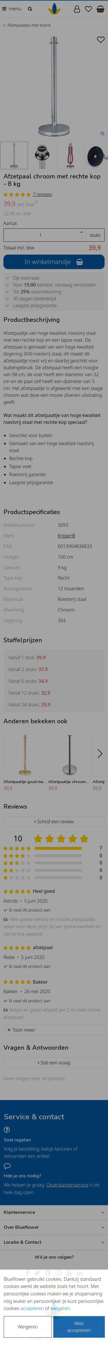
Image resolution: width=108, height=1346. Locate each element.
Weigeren (28, 1327)
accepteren (32, 1308)
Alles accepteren (79, 1326)
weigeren (60, 1308)
